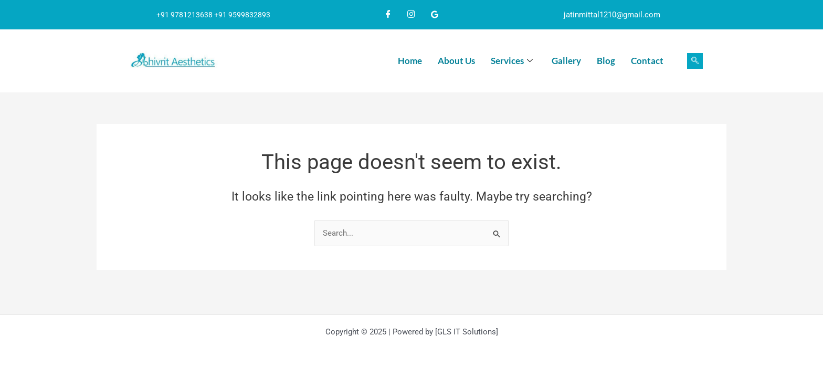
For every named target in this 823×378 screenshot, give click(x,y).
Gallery (566, 60)
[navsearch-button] (695, 61)
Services (512, 61)
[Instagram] (411, 15)
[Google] (434, 15)
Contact (647, 60)
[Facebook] (388, 15)
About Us (456, 60)
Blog (606, 60)
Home (410, 60)
